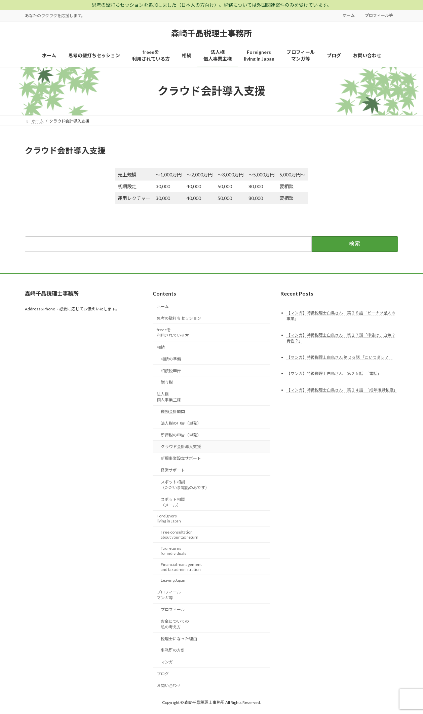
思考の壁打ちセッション (179, 317)
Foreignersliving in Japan (169, 518)
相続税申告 (171, 370)
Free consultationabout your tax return (179, 535)
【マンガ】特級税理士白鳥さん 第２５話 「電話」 (333, 373)
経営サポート (173, 470)
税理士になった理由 (179, 638)
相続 (161, 347)
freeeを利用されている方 (173, 332)
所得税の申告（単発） (181, 434)
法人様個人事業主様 (169, 397)
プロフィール (173, 609)
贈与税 (167, 382)
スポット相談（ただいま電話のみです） (185, 484)
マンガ (167, 662)
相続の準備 (171, 359)
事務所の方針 (173, 650)
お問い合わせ (169, 685)
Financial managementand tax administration (181, 567)
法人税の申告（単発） (181, 423)
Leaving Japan (173, 580)
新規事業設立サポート (181, 458)
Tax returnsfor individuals (173, 551)
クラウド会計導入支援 (181, 446)
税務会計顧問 (173, 411)
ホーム (349, 15)
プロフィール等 (379, 15)
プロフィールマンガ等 (169, 594)
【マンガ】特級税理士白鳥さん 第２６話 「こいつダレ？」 (339, 357)
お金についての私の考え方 (175, 624)
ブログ (163, 673)
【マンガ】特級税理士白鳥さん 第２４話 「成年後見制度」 (341, 390)
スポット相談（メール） (173, 502)
